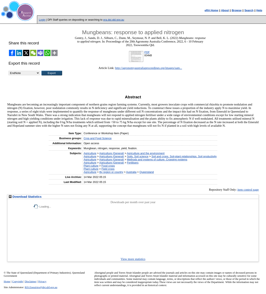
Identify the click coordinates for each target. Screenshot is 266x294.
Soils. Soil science (137, 156)
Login (42, 19)
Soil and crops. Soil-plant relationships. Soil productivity (184, 156)
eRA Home (211, 10)
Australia (131, 172)
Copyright (17, 281)
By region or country (111, 172)
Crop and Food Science (98, 138)
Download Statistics (25, 196)
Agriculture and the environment (145, 153)
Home (7, 281)
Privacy (42, 281)
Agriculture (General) (111, 153)
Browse (236, 10)
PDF (147, 52)
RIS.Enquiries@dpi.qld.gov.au (41, 287)
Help (259, 10)
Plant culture (91, 165)
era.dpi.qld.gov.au (113, 19)
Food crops (108, 165)
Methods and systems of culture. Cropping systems (157, 159)
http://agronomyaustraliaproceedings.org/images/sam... (148, 68)
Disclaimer (30, 281)
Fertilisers (132, 162)
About (225, 10)
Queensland (146, 172)
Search (248, 10)
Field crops (108, 168)
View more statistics (133, 259)
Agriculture (90, 153)
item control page (248, 189)
